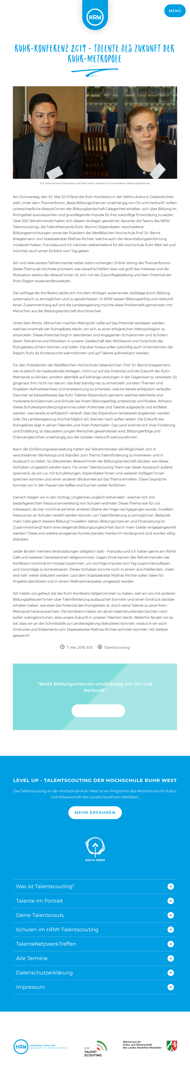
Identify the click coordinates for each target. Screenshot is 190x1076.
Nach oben (95, 849)
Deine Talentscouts (40, 915)
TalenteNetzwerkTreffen (46, 944)
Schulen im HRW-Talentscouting (57, 929)
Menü (175, 11)
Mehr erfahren (95, 812)
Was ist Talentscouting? (45, 886)
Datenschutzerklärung (44, 973)
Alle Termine (32, 958)
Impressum (30, 987)
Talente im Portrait (39, 901)
